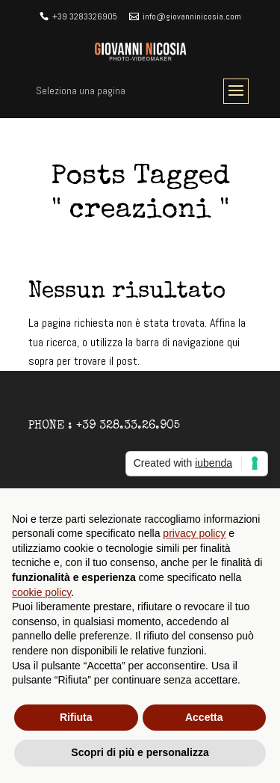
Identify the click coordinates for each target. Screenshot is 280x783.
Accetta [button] (204, 717)
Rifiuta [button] (76, 717)
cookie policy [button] (41, 592)
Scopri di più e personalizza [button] (139, 752)
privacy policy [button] (194, 533)
